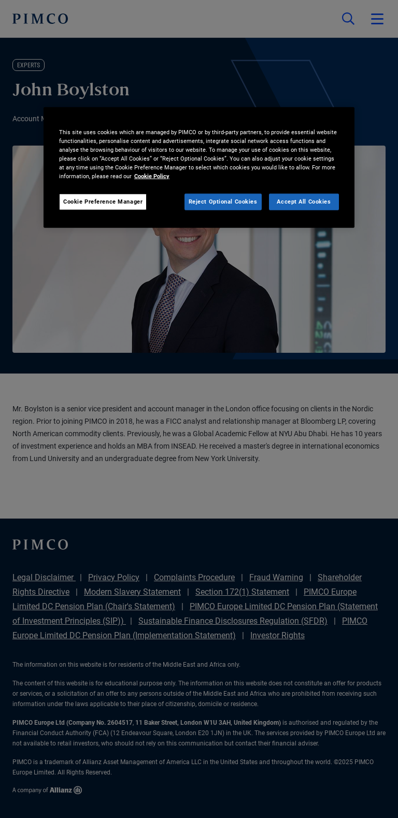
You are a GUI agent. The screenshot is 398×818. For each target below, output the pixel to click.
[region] (199, 167)
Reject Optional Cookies (223, 201)
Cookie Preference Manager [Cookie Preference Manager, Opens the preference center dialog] (103, 201)
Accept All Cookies (304, 201)
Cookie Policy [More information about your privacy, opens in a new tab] (151, 176)
